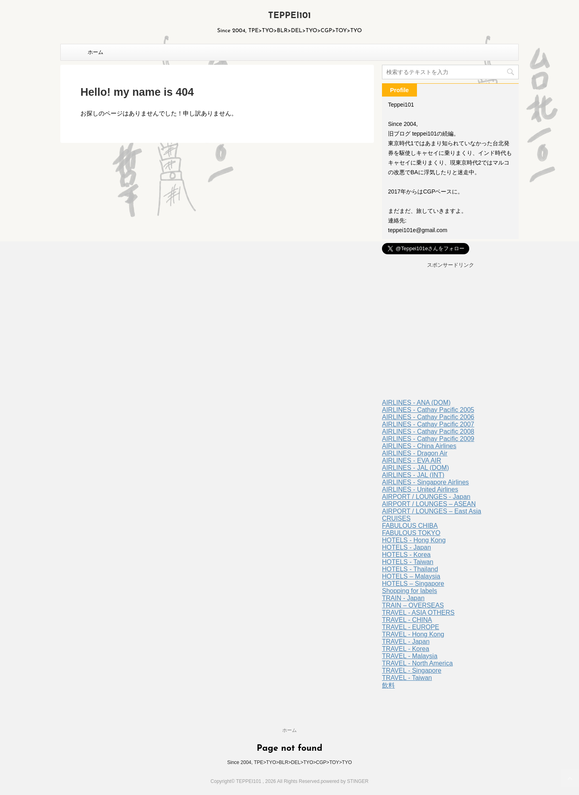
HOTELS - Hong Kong (414, 540)
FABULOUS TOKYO (411, 532)
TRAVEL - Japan (405, 641)
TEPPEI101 (289, 16)
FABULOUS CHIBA (410, 525)
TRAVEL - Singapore (411, 670)
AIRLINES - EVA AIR (411, 460)
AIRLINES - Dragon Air (415, 453)
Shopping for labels (409, 590)
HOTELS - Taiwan (407, 561)
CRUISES (396, 518)
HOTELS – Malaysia (411, 576)
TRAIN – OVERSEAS (413, 605)
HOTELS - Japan (406, 547)
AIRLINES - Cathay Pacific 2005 (428, 409)
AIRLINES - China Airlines (419, 446)
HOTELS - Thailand (410, 569)
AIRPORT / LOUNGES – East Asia (431, 511)
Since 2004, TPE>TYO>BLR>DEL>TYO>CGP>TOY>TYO (289, 762)
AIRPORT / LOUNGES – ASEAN (429, 503)
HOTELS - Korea (406, 554)
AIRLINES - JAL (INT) (413, 475)
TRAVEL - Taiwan (407, 677)
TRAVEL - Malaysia (409, 656)
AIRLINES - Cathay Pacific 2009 (428, 438)
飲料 (388, 685)
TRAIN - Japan (403, 598)
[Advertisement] (450, 334)
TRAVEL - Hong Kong (413, 634)
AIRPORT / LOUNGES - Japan (426, 496)
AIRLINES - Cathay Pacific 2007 (428, 424)
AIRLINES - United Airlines (420, 489)
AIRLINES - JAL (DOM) (415, 467)
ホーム (95, 52)
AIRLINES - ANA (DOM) (416, 402)
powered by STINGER (345, 781)
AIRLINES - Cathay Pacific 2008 (428, 431)
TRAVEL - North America (417, 663)
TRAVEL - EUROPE (410, 627)
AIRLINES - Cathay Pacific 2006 (428, 417)
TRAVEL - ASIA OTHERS (418, 612)
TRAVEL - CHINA (407, 619)
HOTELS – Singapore (413, 583)
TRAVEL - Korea (405, 648)
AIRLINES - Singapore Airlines (425, 482)
